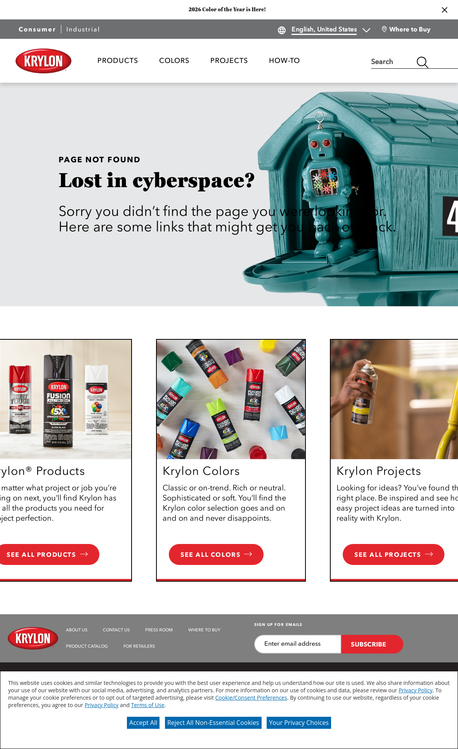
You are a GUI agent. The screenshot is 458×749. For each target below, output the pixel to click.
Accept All (143, 722)
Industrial (83, 29)
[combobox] (392, 62)
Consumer (37, 29)
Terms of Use (148, 705)
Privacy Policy (415, 690)
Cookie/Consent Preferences (251, 697)
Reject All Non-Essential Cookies (213, 722)
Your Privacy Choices (299, 722)
